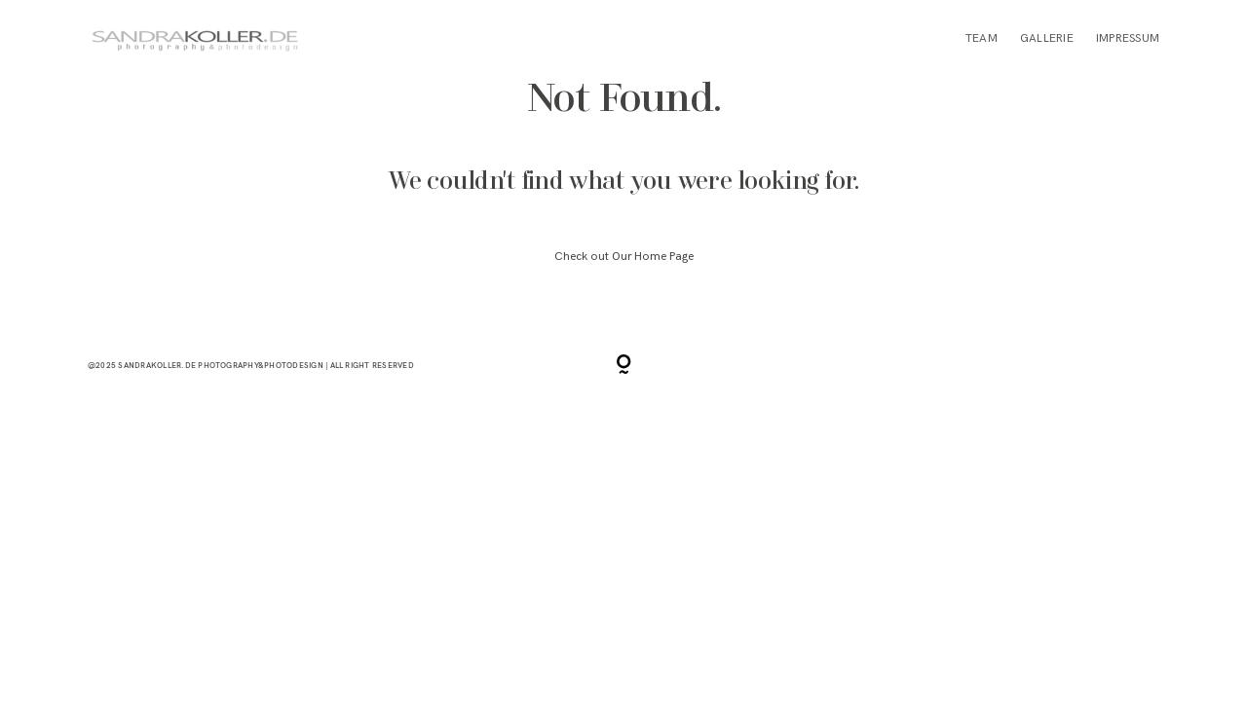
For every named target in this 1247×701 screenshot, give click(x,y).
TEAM (981, 38)
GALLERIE (1047, 38)
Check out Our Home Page (624, 256)
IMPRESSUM (1127, 38)
